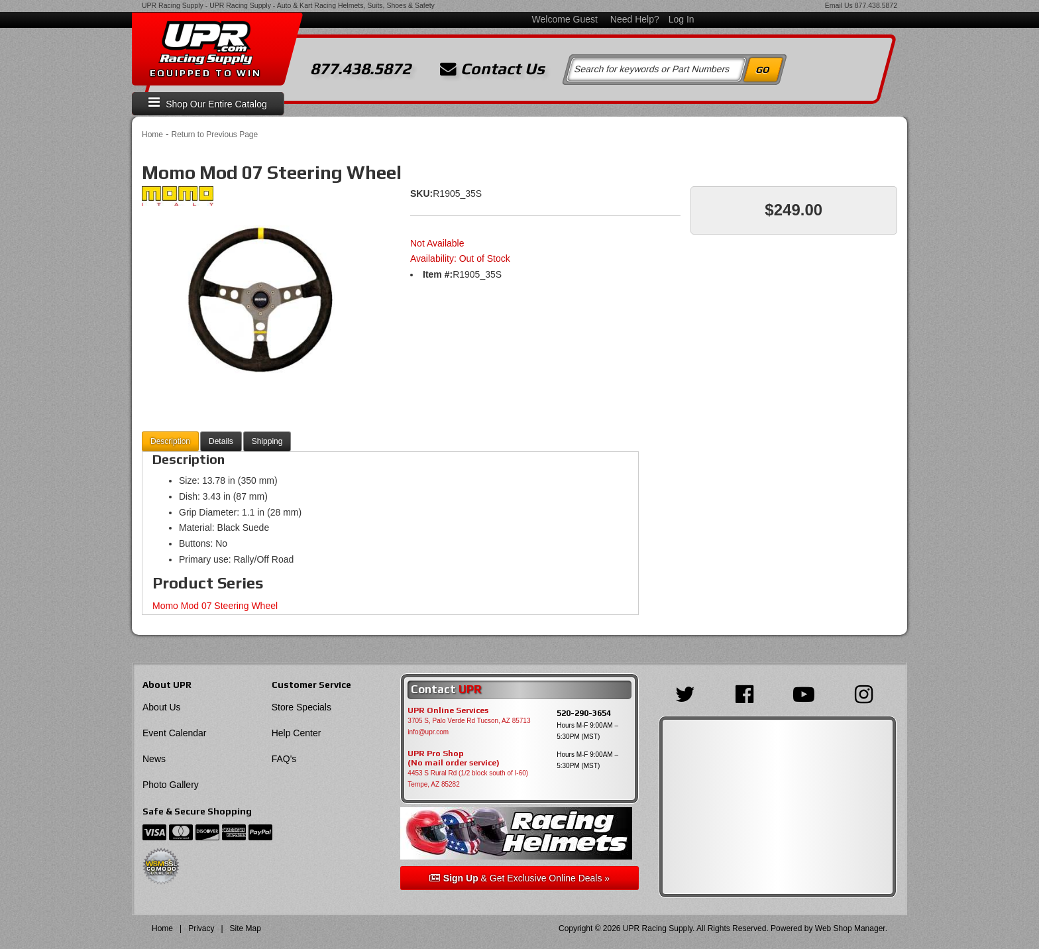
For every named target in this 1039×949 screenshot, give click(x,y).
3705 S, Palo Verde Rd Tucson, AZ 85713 (469, 720)
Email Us (839, 5)
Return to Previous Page (214, 134)
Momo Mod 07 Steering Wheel (215, 605)
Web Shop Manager (850, 928)
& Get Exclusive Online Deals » (519, 878)
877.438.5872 (876, 5)
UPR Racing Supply (172, 5)
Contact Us (492, 69)
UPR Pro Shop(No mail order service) (454, 758)
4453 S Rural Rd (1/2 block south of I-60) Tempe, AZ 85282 (468, 778)
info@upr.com (428, 732)
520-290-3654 (584, 713)
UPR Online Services (448, 710)
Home (152, 134)
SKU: (421, 193)
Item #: (438, 274)
